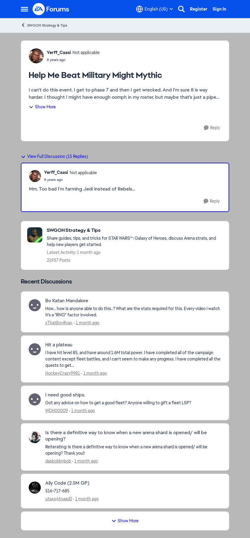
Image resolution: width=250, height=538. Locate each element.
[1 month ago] (86, 323)
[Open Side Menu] (24, 9)
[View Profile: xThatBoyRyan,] (35, 305)
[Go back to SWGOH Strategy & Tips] (135, 230)
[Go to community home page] (51, 9)
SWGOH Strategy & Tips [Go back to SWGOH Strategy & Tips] (44, 25)
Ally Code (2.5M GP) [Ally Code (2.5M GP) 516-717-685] (67, 483)
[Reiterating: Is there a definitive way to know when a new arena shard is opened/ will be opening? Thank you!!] (133, 450)
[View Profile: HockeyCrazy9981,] (35, 349)
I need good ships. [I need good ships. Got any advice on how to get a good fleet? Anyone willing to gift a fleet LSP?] (65, 395)
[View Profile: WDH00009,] (35, 399)
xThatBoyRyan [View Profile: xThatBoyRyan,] (58, 322)
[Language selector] (154, 9)
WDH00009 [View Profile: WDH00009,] (56, 410)
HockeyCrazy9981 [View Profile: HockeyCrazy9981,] (62, 373)
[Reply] (212, 128)
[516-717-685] (133, 491)
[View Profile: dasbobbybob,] (35, 437)
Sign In (219, 9)
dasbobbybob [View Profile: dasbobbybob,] (58, 461)
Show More (42, 107)
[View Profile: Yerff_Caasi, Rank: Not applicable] (36, 55)
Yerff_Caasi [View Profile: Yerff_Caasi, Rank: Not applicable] (59, 52)
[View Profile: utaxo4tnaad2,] (35, 488)
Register (198, 9)
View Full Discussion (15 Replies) (54, 156)
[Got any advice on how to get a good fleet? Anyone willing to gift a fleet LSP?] (133, 403)
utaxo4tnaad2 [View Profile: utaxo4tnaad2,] (58, 498)
